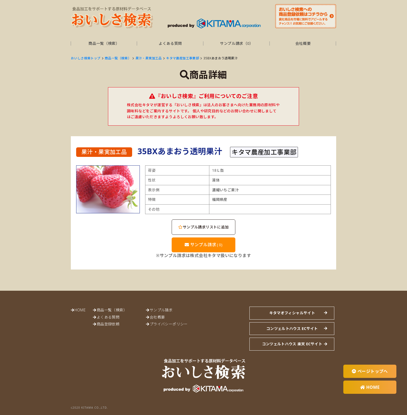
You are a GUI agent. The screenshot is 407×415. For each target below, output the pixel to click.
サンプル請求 (204, 245)
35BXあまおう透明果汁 (221, 58)
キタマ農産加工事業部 (182, 58)
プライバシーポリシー (169, 323)
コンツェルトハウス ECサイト (292, 328)
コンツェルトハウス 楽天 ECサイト (292, 343)
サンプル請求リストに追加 (203, 226)
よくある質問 (170, 43)
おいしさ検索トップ (86, 58)
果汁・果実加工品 (149, 58)
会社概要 (303, 43)
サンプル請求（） (236, 43)
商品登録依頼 (108, 323)
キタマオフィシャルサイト (292, 312)
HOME (79, 309)
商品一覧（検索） (104, 43)
